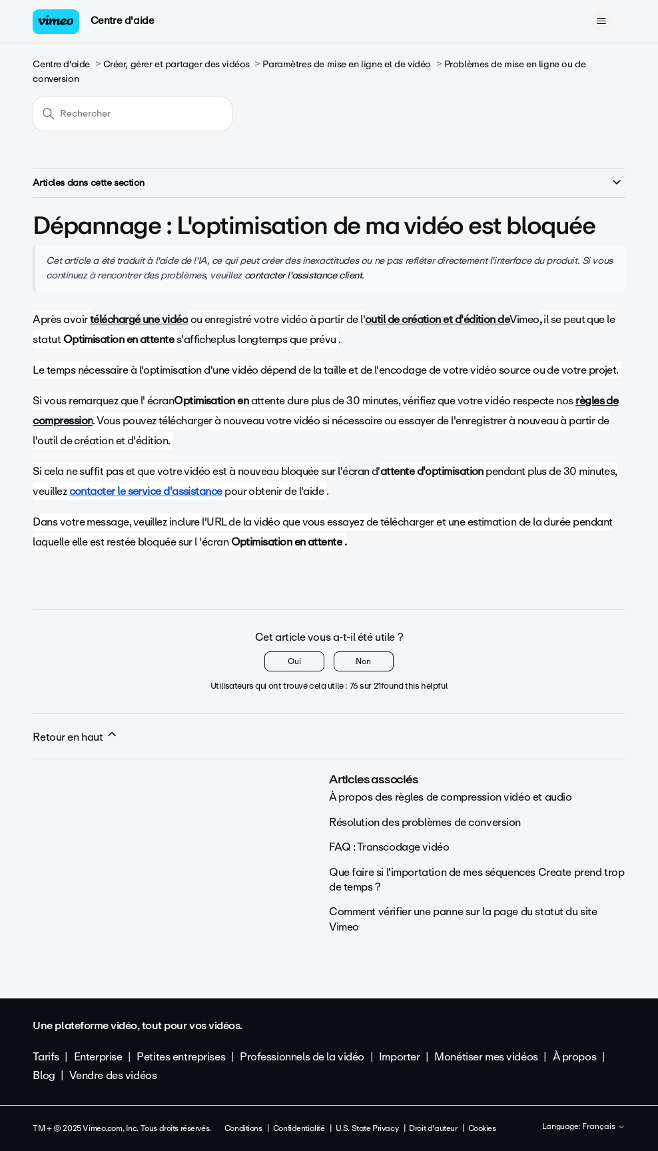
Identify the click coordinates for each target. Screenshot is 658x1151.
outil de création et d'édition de (437, 319)
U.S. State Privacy (367, 1128)
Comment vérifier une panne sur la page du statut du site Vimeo (463, 919)
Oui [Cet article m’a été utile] (294, 661)
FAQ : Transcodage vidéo (389, 847)
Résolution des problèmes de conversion (425, 822)
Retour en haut (76, 736)
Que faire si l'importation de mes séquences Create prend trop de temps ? (476, 879)
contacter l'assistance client (303, 275)
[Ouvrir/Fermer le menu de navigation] (601, 21)
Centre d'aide (123, 20)
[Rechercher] (132, 114)
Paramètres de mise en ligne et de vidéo (346, 64)
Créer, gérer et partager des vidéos (176, 64)
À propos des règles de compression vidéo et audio (450, 797)
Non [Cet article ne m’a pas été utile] (363, 661)
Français (603, 1127)
